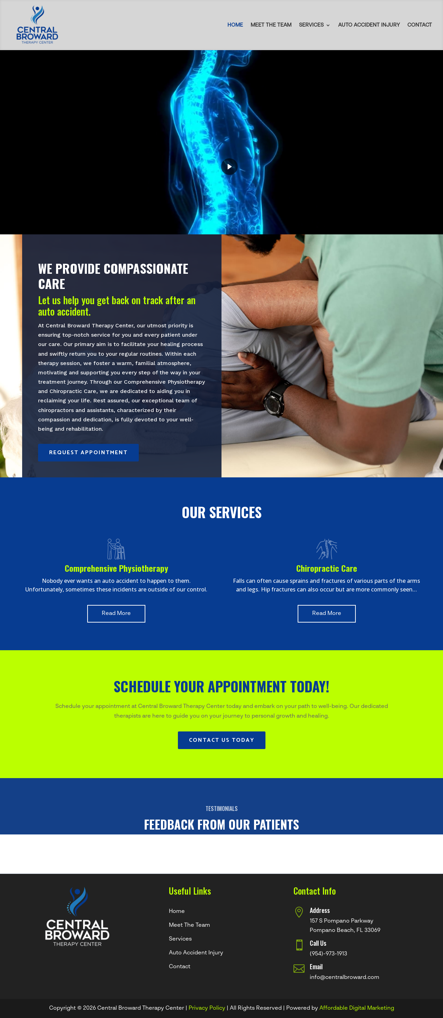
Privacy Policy (207, 1008)
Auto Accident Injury (369, 25)
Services (311, 25)
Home (235, 25)
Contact (419, 25)
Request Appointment (88, 452)
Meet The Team (271, 25)
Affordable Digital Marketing (356, 1008)
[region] (221, 142)
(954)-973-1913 (328, 954)
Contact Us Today (221, 740)
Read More (116, 613)
